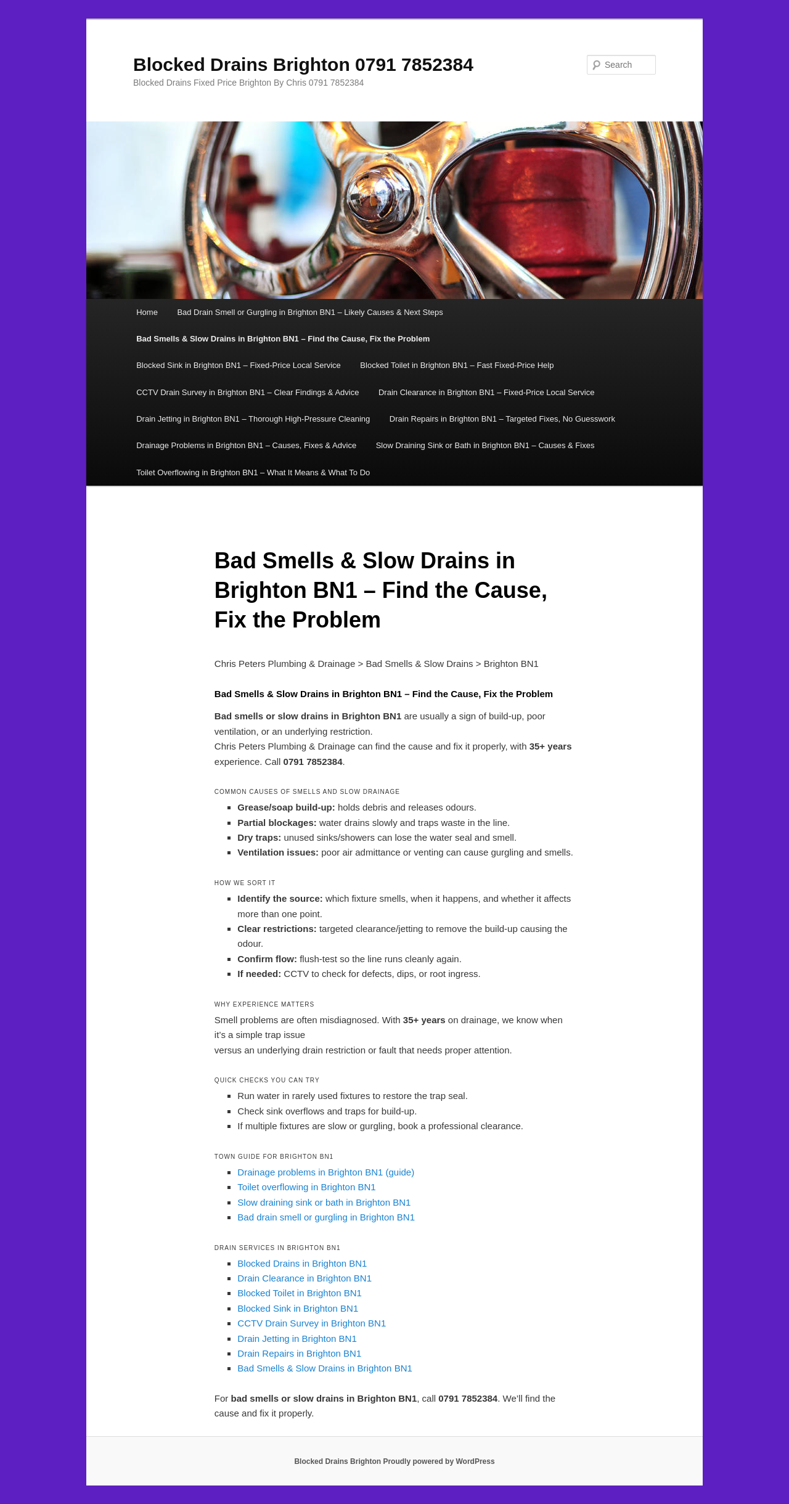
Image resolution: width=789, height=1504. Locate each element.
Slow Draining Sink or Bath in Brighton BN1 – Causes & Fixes (485, 445)
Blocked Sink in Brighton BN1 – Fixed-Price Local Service (238, 365)
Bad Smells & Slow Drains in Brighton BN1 (324, 1368)
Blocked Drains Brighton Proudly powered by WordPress (394, 1461)
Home (147, 312)
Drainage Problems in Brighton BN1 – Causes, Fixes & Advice (246, 445)
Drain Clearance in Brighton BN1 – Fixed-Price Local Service (486, 392)
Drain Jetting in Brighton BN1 (296, 1338)
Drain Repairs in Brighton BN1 (299, 1353)
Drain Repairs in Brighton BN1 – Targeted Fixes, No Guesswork (502, 418)
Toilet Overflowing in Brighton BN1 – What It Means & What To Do (253, 472)
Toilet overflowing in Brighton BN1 (306, 1187)
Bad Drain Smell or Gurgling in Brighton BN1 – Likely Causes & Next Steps (310, 312)
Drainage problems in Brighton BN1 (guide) (325, 1172)
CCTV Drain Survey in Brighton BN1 (311, 1323)
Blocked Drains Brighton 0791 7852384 (303, 64)
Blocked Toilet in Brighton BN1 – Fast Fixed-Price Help (457, 365)
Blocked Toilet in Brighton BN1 (299, 1293)
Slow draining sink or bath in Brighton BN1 (324, 1202)
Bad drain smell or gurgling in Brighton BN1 (326, 1217)
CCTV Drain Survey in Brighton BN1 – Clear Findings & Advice (247, 392)
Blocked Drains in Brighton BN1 (302, 1263)
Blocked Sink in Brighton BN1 (297, 1308)
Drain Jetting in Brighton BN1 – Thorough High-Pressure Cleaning (253, 418)
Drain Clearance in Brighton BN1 (304, 1278)
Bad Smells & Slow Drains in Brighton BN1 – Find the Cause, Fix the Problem (283, 338)
